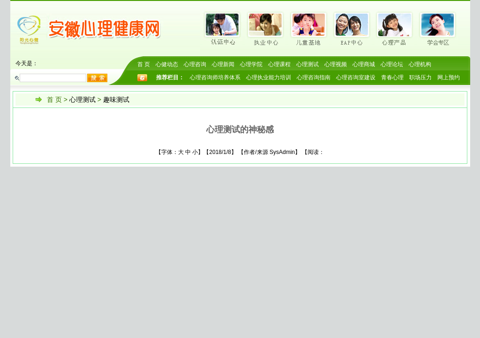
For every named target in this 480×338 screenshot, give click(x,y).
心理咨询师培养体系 (215, 77)
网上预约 (448, 77)
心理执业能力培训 (268, 77)
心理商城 (363, 64)
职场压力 (420, 77)
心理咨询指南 (313, 77)
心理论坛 (392, 64)
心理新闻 (223, 64)
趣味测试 (116, 99)
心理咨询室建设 (355, 77)
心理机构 (420, 64)
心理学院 (251, 64)
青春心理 (392, 77)
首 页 (143, 64)
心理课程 (279, 64)
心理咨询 (195, 64)
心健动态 (167, 64)
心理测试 (307, 64)
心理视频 (335, 64)
